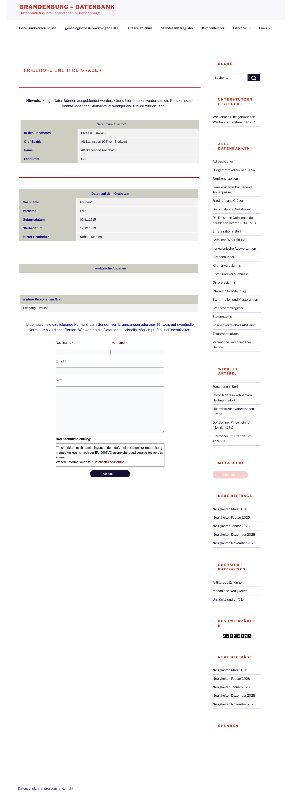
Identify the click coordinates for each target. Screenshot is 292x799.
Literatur (242, 28)
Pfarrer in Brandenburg (229, 291)
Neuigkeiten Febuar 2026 (231, 517)
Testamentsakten (226, 334)
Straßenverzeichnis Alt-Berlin (234, 325)
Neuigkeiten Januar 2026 (231, 526)
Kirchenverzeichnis (227, 265)
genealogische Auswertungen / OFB (92, 28)
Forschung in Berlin (226, 386)
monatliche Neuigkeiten (230, 591)
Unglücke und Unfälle (228, 599)
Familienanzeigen (225, 178)
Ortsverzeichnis (140, 28)
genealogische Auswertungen (234, 248)
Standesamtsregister (177, 28)
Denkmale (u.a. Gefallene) (231, 209)
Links (265, 28)
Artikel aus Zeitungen (228, 582)
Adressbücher (223, 161)
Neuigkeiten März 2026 (230, 509)
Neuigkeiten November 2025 (234, 543)
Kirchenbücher (213, 28)
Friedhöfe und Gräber (228, 200)
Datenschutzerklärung (109, 462)
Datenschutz (27, 788)
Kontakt (67, 788)
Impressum (48, 788)
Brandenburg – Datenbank (67, 7)
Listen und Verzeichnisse (37, 28)
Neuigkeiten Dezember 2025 (234, 534)
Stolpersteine (222, 316)
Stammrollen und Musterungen (235, 299)
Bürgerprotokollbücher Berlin (234, 170)
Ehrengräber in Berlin (228, 231)
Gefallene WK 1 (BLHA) (229, 240)
